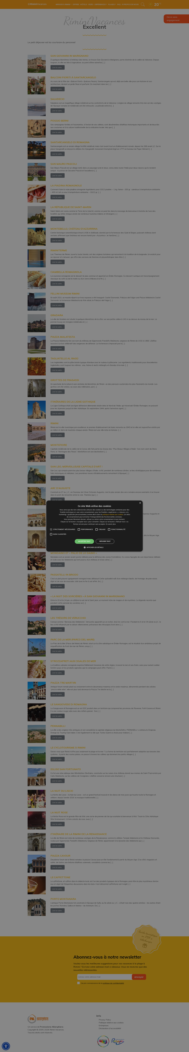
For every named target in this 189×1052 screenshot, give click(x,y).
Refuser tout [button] (105, 541)
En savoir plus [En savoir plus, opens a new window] (111, 524)
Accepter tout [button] (84, 541)
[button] (94, 547)
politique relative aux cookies (113, 515)
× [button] (140, 503)
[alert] (94, 526)
